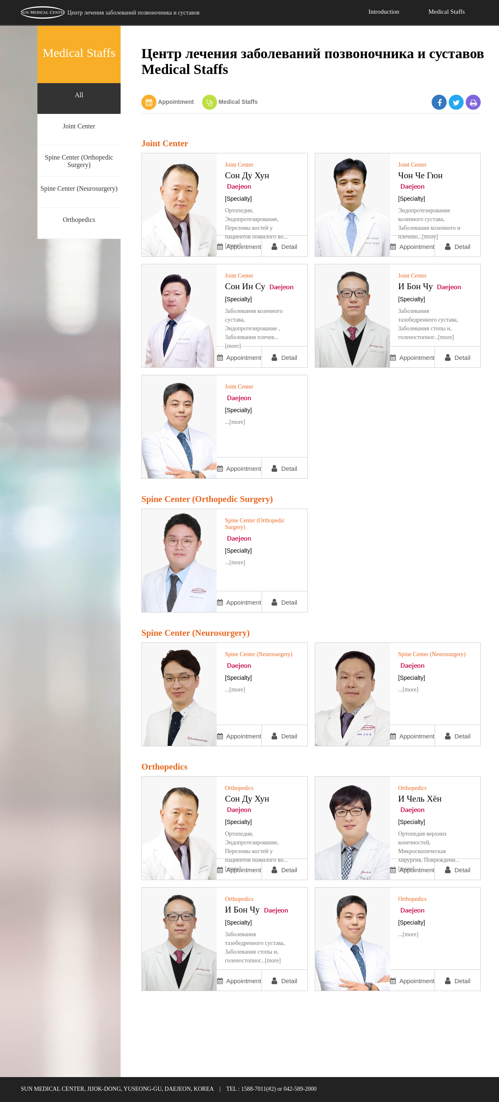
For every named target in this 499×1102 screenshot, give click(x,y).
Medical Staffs (446, 11)
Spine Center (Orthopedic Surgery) (79, 161)
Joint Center (79, 126)
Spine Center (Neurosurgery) (78, 188)
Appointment (176, 101)
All (79, 94)
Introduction (383, 11)
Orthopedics (79, 219)
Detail (284, 247)
